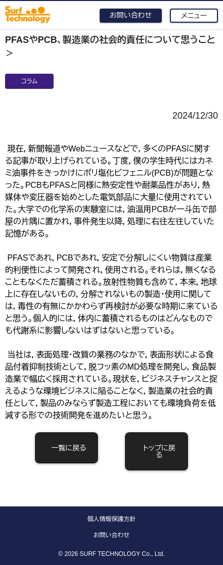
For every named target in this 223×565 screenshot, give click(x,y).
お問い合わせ (131, 15)
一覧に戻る (69, 448)
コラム (29, 81)
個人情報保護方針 (111, 519)
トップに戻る (159, 451)
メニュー (194, 16)
